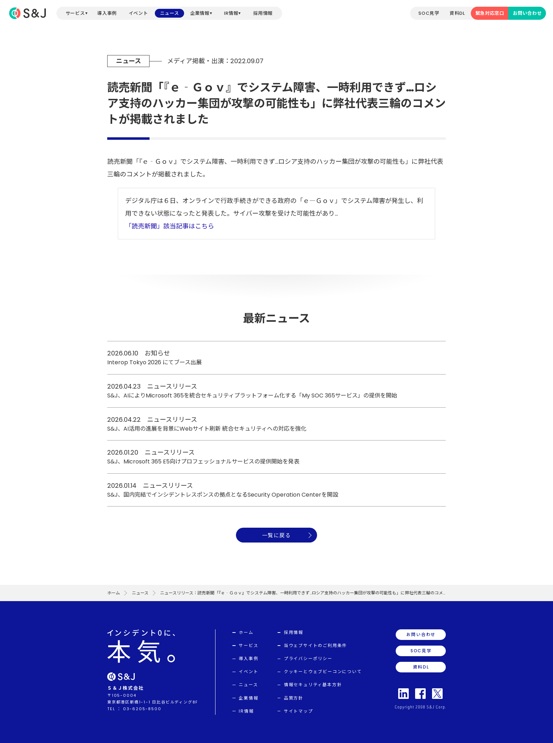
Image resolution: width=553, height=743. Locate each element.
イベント (138, 13)
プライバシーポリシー (308, 658)
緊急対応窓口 (489, 13)
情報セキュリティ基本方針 (313, 685)
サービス (75, 13)
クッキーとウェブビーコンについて (323, 672)
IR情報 (231, 13)
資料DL (457, 13)
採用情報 (263, 13)
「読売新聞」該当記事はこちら (169, 226)
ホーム (113, 593)
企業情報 (199, 13)
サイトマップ (298, 711)
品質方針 (293, 698)
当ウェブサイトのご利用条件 (315, 645)
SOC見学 (428, 13)
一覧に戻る (276, 535)
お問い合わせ (527, 13)
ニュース (169, 13)
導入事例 (107, 13)
